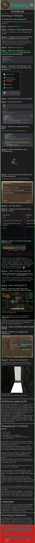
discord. (18, 26)
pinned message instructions (15, 51)
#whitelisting (18, 47)
